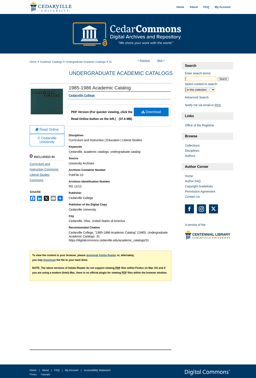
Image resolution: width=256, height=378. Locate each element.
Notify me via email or (203, 105)
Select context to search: (201, 84)
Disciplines (192, 150)
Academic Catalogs (51, 61)
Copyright (45, 374)
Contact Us (192, 196)
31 (110, 61)
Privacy (33, 374)
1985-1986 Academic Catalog (100, 87)
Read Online (47, 129)
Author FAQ (193, 181)
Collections (192, 145)
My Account (71, 370)
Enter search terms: (198, 73)
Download (151, 112)
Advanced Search (197, 97)
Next (160, 60)
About (45, 370)
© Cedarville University (47, 140)
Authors (190, 156)
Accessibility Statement (97, 370)
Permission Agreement (200, 191)
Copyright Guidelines (199, 186)
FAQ (56, 370)
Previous (145, 60)
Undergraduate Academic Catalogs (85, 61)
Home (33, 61)
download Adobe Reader (101, 255)
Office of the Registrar (199, 125)
